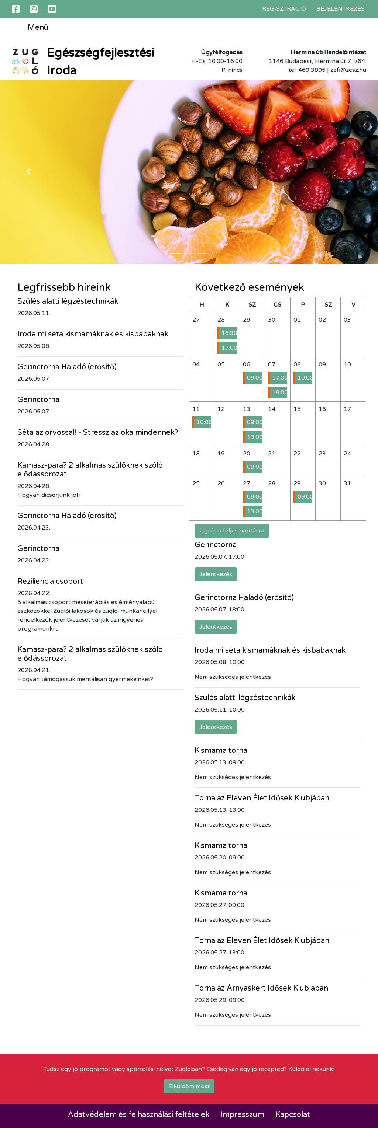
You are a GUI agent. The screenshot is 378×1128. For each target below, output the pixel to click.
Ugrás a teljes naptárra (231, 530)
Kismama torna (221, 750)
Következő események (249, 287)
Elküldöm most (189, 1086)
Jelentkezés (215, 574)
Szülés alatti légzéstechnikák (67, 301)
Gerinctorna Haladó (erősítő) (67, 367)
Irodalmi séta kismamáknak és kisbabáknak (92, 334)
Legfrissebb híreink (64, 287)
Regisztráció (284, 9)
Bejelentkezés (340, 9)
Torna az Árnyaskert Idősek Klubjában (261, 988)
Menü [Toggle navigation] (32, 28)
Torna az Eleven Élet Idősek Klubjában (262, 798)
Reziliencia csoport (50, 581)
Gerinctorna (38, 399)
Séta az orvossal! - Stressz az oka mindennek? (97, 432)
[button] (28, 172)
